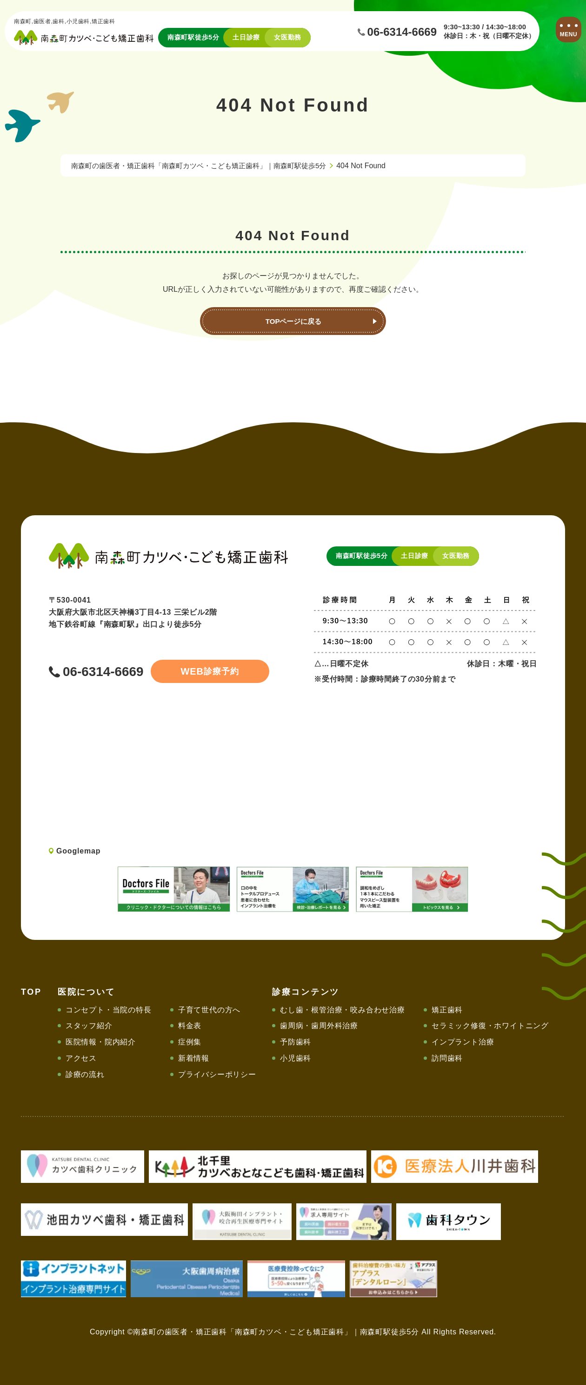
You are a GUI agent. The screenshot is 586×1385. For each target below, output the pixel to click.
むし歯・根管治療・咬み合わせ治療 (342, 1010)
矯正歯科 (447, 1010)
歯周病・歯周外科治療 (319, 1026)
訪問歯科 (447, 1058)
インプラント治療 (463, 1042)
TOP (31, 992)
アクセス (81, 1058)
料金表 (189, 1026)
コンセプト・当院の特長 (109, 1010)
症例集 (189, 1042)
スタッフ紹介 (89, 1026)
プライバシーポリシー (217, 1074)
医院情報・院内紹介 (101, 1042)
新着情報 (193, 1058)
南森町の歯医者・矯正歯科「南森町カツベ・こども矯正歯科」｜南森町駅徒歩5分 (207, 166)
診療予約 (196, 671)
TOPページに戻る (293, 321)
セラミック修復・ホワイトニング (490, 1026)
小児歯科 (295, 1058)
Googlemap (78, 851)
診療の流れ (85, 1074)
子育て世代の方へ (209, 1010)
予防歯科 (295, 1042)
